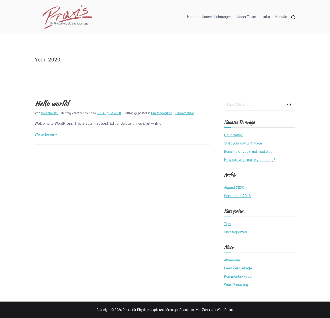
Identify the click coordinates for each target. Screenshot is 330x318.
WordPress (224, 310)
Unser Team (246, 17)
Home (192, 17)
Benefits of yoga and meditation (249, 151)
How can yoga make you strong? (249, 160)
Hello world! (52, 103)
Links (265, 17)
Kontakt (281, 17)
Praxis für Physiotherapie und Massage (150, 310)
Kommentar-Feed (238, 276)
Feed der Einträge (238, 268)
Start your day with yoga (243, 143)
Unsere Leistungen (217, 17)
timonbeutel (50, 113)
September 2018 (237, 196)
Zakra (206, 310)
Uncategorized (161, 113)
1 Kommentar (184, 113)
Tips (227, 224)
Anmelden (232, 260)
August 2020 (234, 187)
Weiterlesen (46, 134)
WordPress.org (236, 284)
